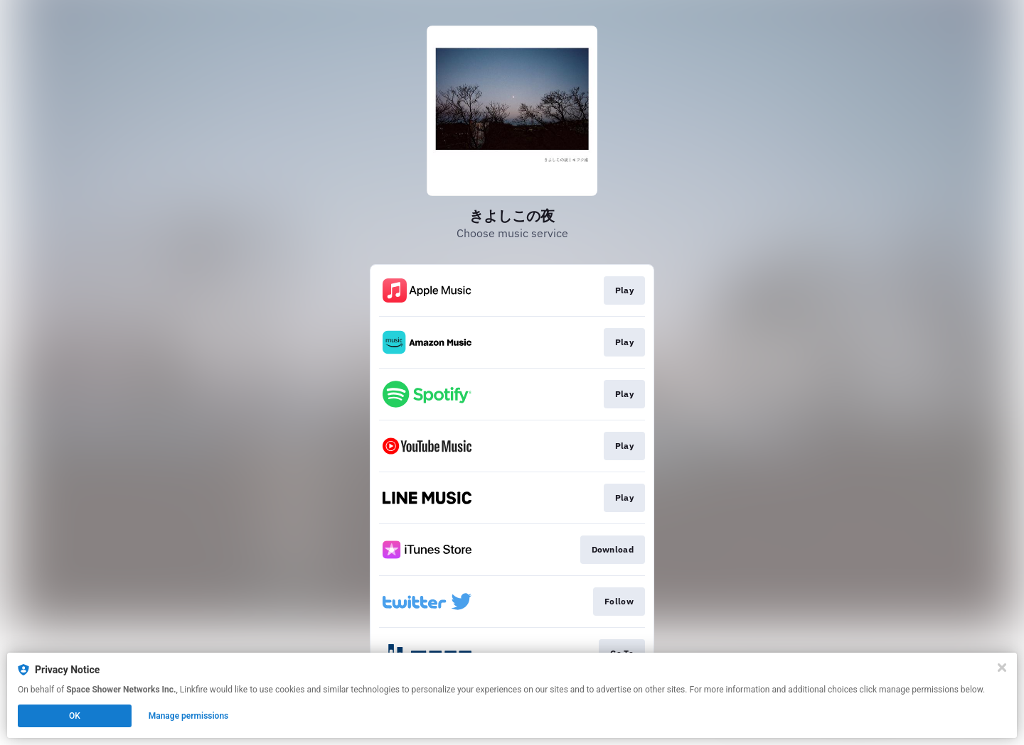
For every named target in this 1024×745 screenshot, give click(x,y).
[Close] (1002, 667)
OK (74, 716)
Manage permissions (189, 716)
